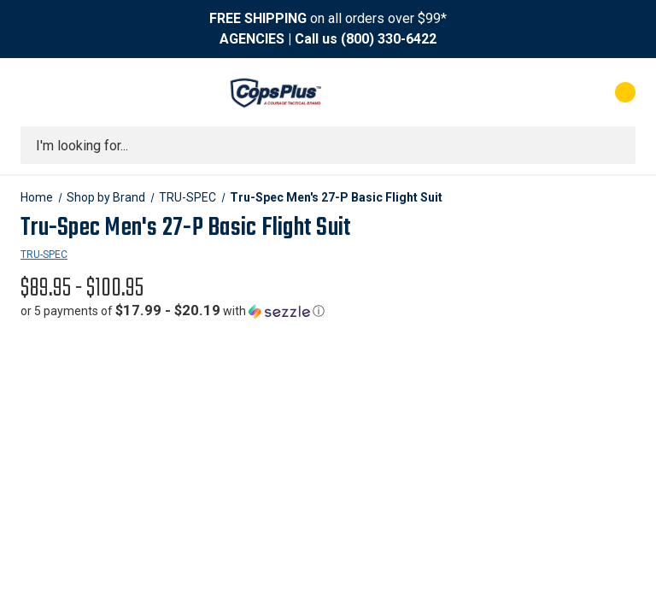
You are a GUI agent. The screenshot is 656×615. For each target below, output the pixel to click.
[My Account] (550, 92)
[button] (172, 310)
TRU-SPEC (43, 255)
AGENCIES (252, 39)
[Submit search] (617, 145)
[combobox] (328, 145)
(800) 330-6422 (388, 39)
